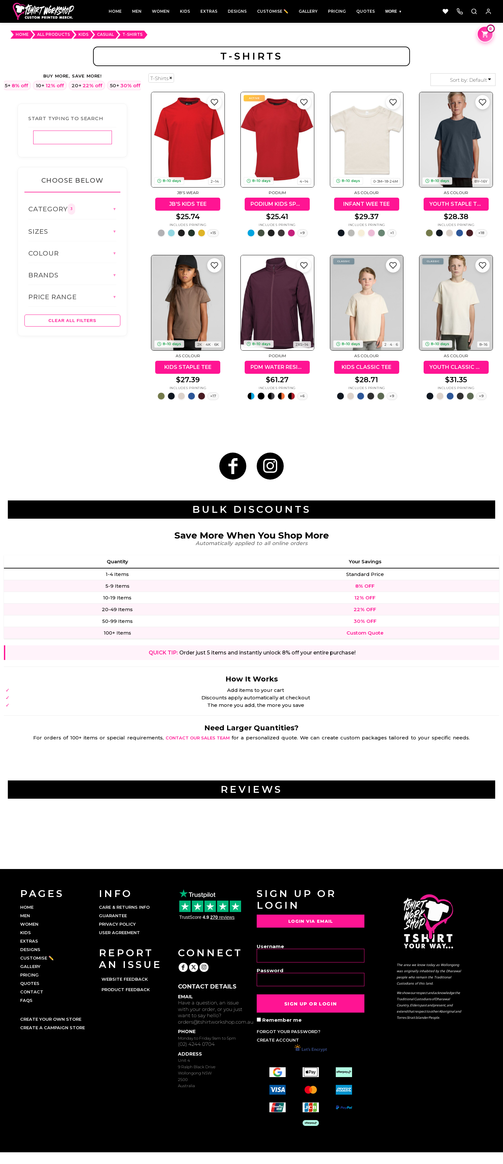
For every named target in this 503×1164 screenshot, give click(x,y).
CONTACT (31, 991)
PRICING (29, 974)
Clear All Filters (72, 320)
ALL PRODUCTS (53, 34)
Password (270, 970)
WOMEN (29, 924)
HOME (22, 34)
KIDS (25, 932)
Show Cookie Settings (251, 1158)
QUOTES (29, 983)
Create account (278, 1040)
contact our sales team (198, 737)
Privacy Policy (117, 924)
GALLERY (30, 966)
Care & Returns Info (124, 907)
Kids (83, 34)
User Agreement (119, 932)
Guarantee (113, 915)
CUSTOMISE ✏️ (37, 958)
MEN (25, 915)
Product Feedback (126, 989)
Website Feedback (125, 979)
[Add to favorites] (214, 102)
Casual (105, 34)
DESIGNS (30, 949)
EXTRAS (29, 941)
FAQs (26, 1000)
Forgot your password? (288, 1031)
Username (270, 946)
